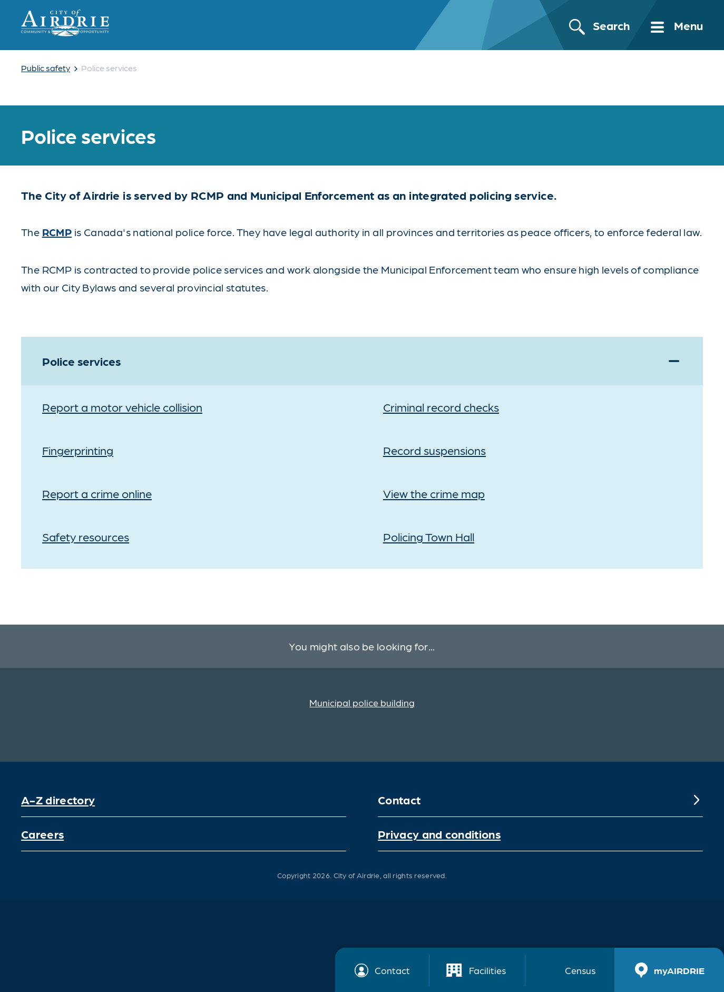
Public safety (45, 68)
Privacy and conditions (439, 833)
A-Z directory (58, 799)
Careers (42, 833)
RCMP (57, 232)
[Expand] (674, 361)
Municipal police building (362, 702)
